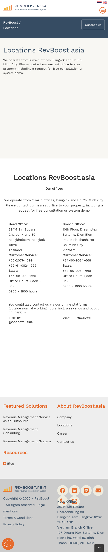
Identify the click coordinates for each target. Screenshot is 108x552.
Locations (64, 425)
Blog (8, 464)
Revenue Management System (27, 441)
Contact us (93, 24)
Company (64, 417)
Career (62, 433)
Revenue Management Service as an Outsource (27, 419)
